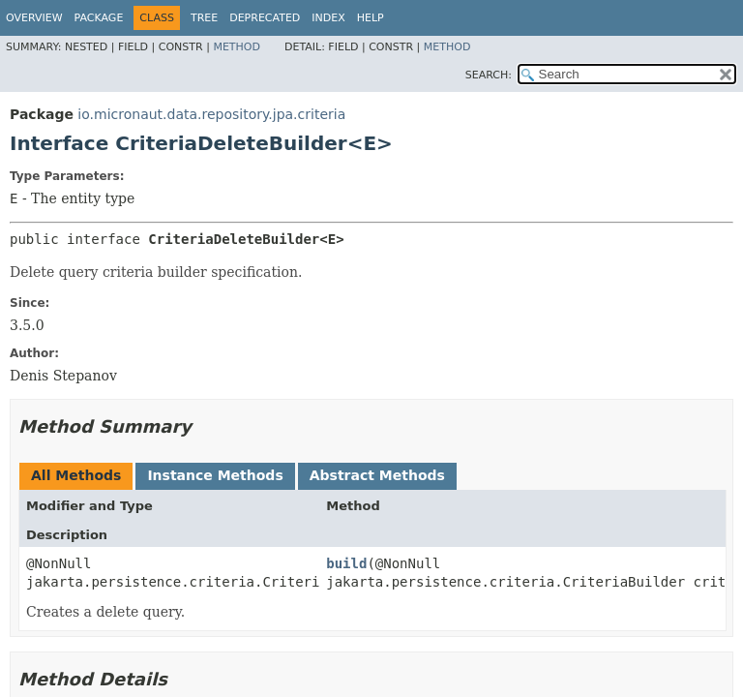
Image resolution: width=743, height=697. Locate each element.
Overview (34, 18)
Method (236, 47)
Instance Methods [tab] (214, 475)
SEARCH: (488, 75)
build (346, 563)
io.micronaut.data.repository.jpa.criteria (211, 114)
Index (328, 18)
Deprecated (264, 18)
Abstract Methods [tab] (377, 475)
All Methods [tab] (76, 475)
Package (99, 18)
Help (370, 18)
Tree (204, 18)
